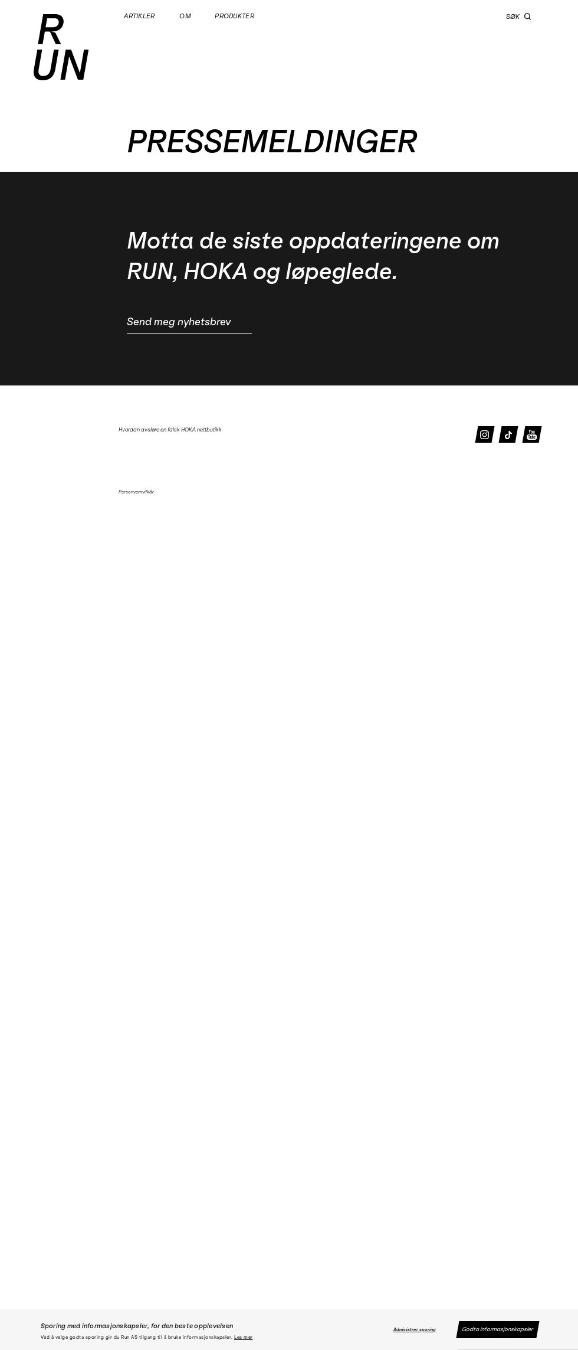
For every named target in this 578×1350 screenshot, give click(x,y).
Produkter (235, 16)
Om (185, 16)
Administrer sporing (414, 1329)
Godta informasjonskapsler (498, 1329)
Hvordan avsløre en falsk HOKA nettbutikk (170, 429)
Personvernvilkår (136, 492)
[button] (527, 16)
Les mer (243, 1337)
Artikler (140, 16)
